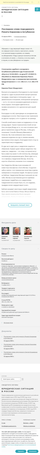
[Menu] (37, 9)
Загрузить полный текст (20, 205)
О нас (3, 423)
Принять (21, 451)
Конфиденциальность (9, 426)
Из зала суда (19, 40)
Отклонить (32, 451)
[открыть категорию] (22, 379)
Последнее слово (8, 40)
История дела (8, 323)
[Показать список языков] (33, 2)
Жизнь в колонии (29, 426)
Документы (7, 25)
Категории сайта (8, 379)
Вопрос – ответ (28, 423)
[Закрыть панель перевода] (39, 2)
